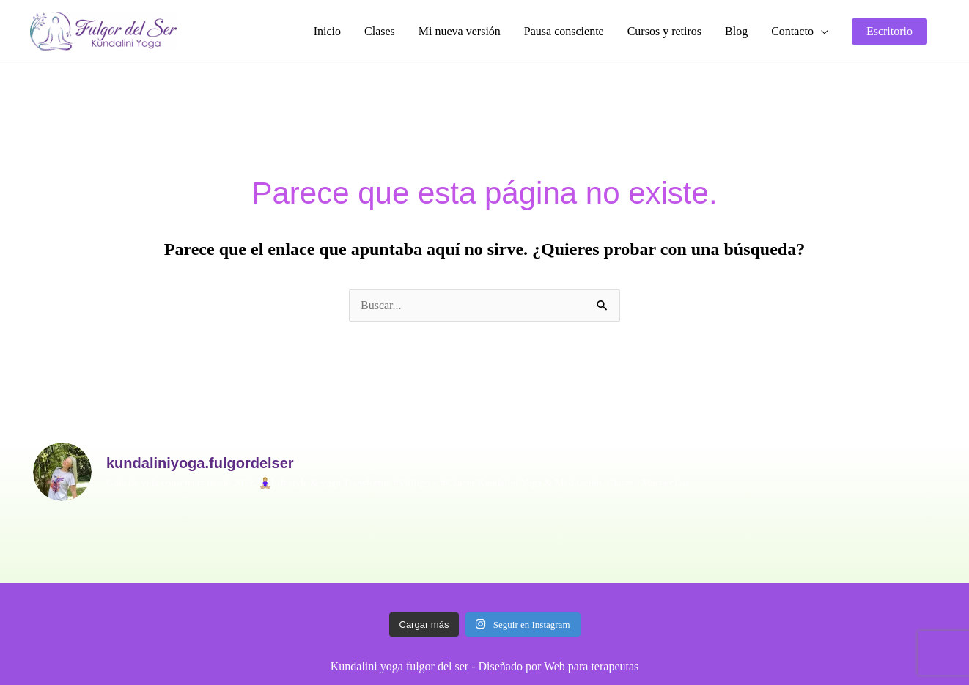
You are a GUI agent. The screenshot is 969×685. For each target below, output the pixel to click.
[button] (799, 31)
